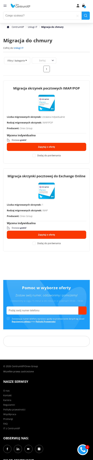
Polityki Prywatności (46, 321)
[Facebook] (7, 449)
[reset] (77, 16)
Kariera (7, 400)
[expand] (26, 60)
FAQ (5, 423)
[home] (20, 5)
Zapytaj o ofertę (46, 147)
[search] (86, 16)
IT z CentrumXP (11, 428)
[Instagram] (39, 449)
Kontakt (7, 395)
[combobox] (35, 60)
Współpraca (9, 414)
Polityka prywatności (14, 409)
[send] (82, 310)
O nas (6, 390)
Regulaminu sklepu (21, 321)
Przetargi (8, 418)
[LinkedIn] (18, 449)
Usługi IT (32, 26)
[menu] (5, 6)
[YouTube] (28, 449)
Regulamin (9, 404)
